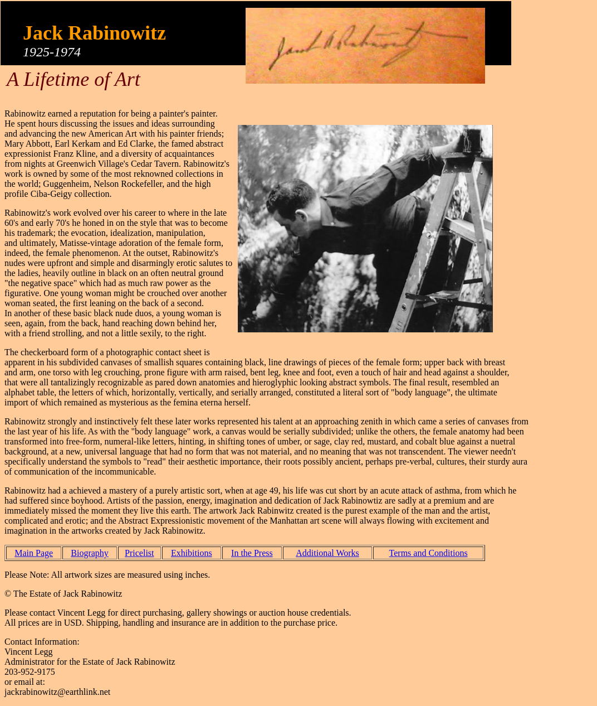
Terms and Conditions (428, 553)
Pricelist (139, 553)
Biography (90, 553)
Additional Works (327, 553)
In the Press (252, 553)
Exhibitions (191, 553)
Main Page (33, 553)
